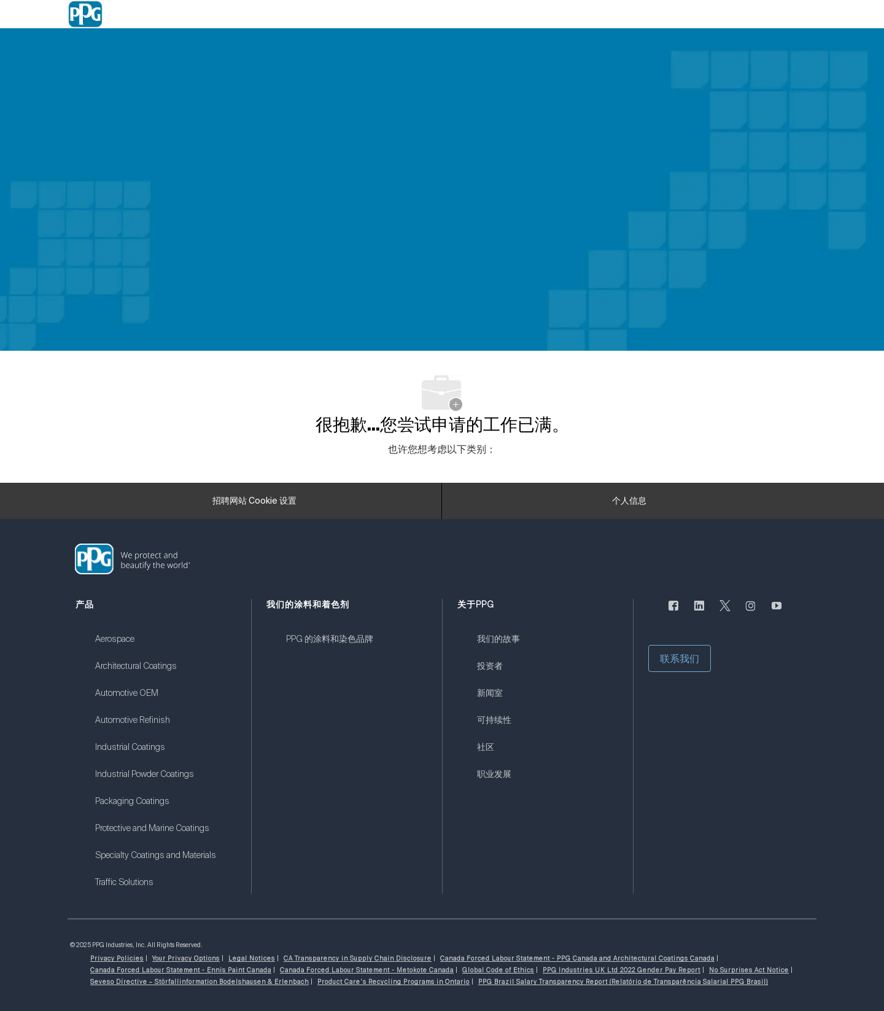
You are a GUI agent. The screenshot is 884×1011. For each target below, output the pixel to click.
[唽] (725, 612)
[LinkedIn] (699, 612)
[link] (165, 646)
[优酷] (776, 612)
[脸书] (673, 612)
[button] (679, 658)
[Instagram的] (750, 612)
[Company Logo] (85, 14)
